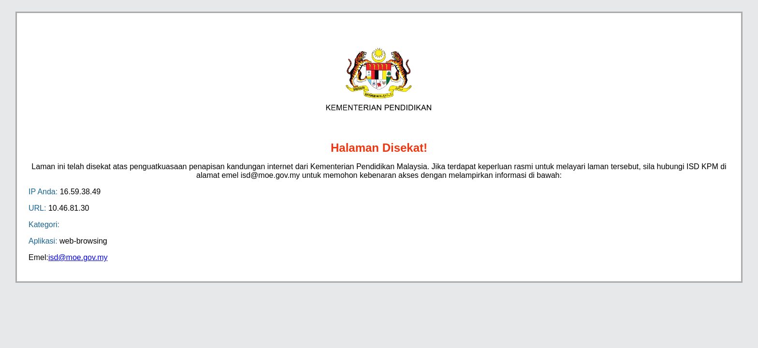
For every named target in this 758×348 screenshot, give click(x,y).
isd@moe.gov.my (78, 257)
